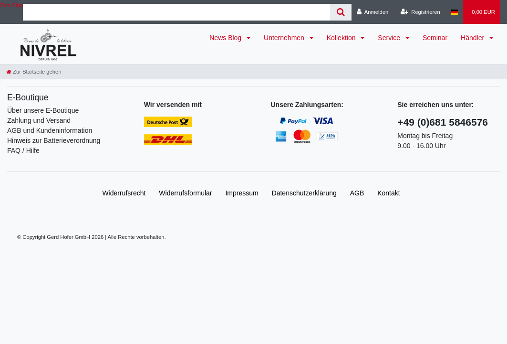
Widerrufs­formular (185, 193)
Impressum (241, 193)
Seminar (435, 38)
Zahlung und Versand (39, 120)
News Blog (226, 38)
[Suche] (341, 12)
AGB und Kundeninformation (49, 130)
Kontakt (388, 193)
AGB (357, 193)
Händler (473, 38)
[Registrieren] (420, 12)
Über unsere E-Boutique (43, 110)
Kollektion (342, 38)
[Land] (454, 12)
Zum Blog (11, 5)
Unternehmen (285, 38)
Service (390, 38)
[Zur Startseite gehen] (34, 72)
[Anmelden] (373, 12)
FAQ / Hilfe (23, 150)
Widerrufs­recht (123, 193)
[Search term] (176, 12)
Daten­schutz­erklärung (304, 193)
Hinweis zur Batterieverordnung (53, 140)
